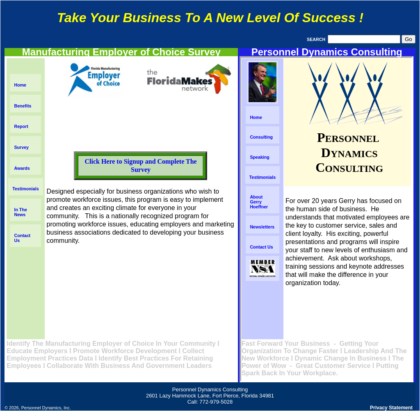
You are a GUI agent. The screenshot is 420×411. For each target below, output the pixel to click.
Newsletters (262, 226)
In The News (20, 212)
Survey (21, 147)
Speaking (259, 157)
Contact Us (261, 246)
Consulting (261, 137)
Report (21, 126)
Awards (22, 168)
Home (20, 84)
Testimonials (25, 188)
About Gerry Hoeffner (259, 201)
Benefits (22, 105)
